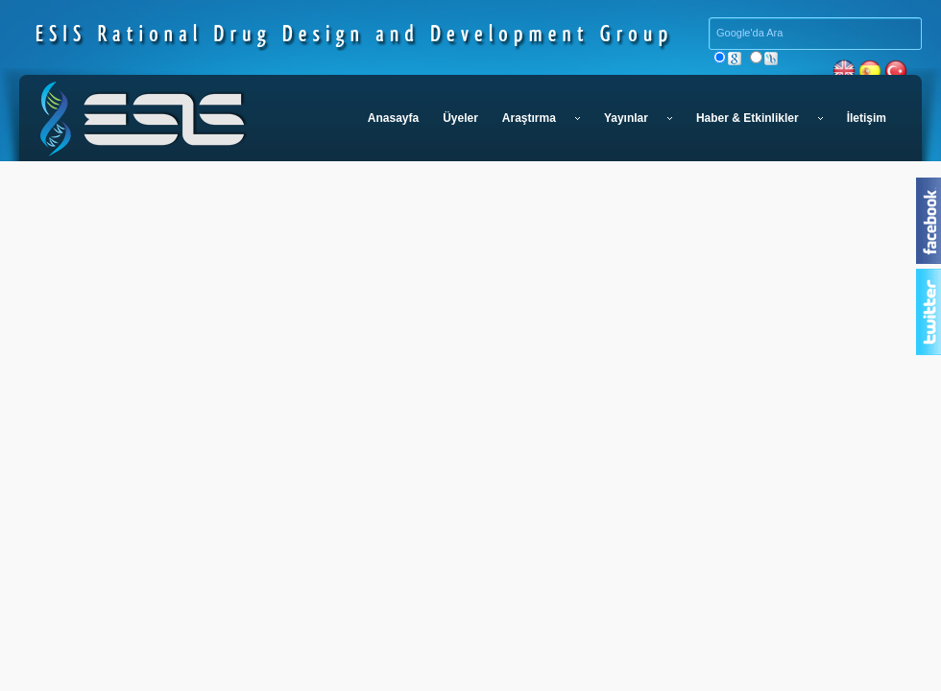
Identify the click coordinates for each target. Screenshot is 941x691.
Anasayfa (393, 118)
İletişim (866, 118)
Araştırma (541, 118)
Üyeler (460, 118)
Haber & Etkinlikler (759, 118)
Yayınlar (638, 118)
